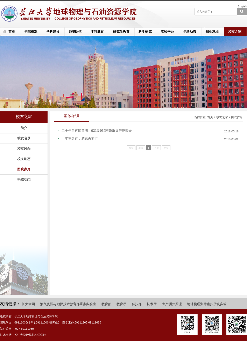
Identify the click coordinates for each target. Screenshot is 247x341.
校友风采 (23, 148)
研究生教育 (121, 31)
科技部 (137, 304)
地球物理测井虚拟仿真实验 (207, 304)
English (242, 6)
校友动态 (23, 159)
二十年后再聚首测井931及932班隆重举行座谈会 (97, 130)
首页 (11, 31)
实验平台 (167, 31)
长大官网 (28, 304)
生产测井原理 (172, 304)
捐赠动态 (23, 179)
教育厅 (121, 304)
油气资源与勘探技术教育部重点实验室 (68, 304)
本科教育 (97, 31)
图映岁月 (23, 169)
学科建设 (52, 31)
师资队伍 (75, 31)
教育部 (106, 304)
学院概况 (30, 31)
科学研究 (145, 31)
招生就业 (212, 31)
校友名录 (23, 138)
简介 (24, 128)
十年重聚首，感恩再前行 (80, 138)
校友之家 (234, 31)
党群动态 (189, 31)
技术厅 (152, 304)
